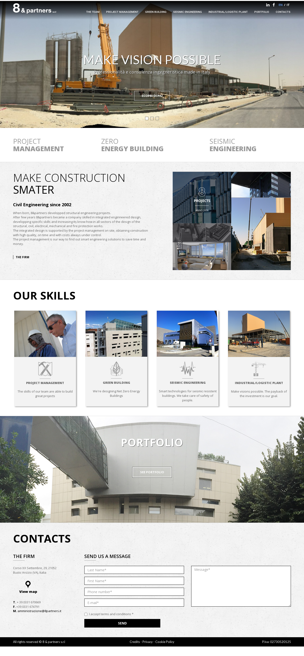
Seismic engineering (187, 12)
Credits (135, 642)
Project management (122, 12)
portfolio (261, 12)
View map (28, 591)
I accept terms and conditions (108, 614)
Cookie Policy (164, 642)
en (281, 5)
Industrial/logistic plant (228, 12)
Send (122, 623)
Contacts (283, 12)
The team (93, 12)
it (288, 5)
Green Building (155, 12)
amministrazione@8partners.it (39, 611)
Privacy (147, 642)
